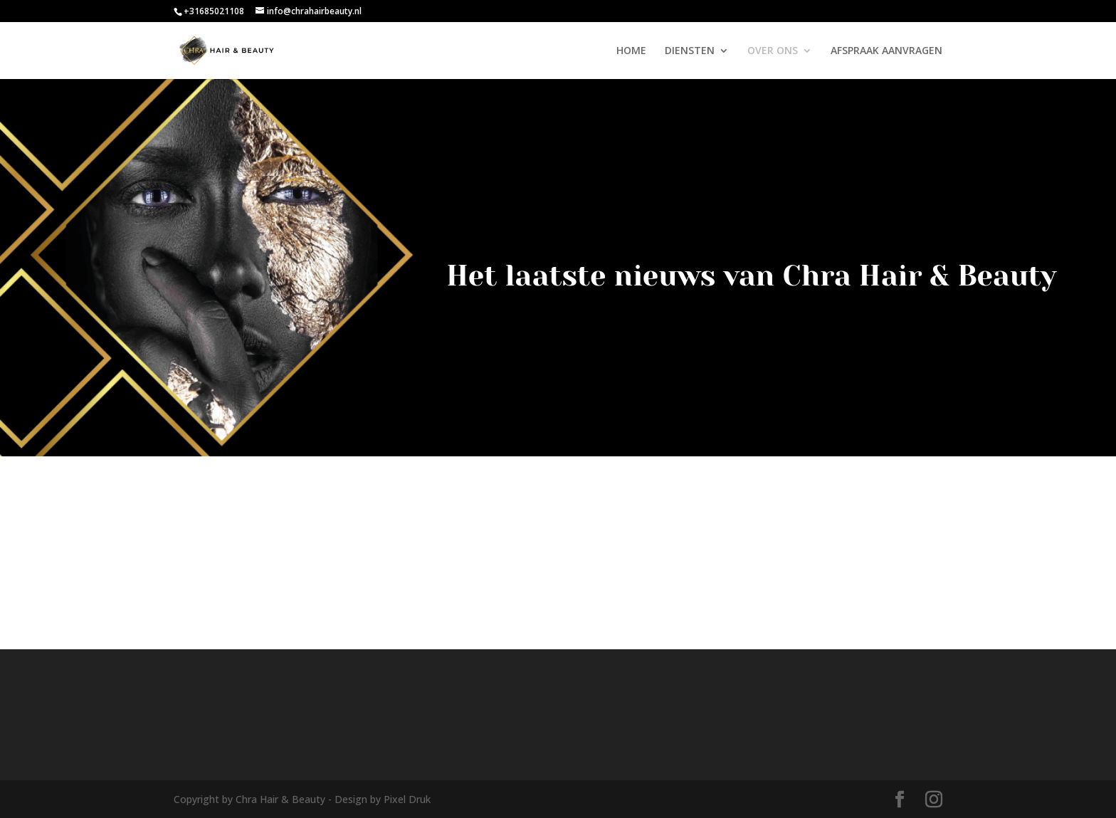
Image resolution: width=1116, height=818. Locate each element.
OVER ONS (772, 51)
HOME (631, 51)
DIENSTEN (690, 51)
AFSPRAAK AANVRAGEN (886, 51)
